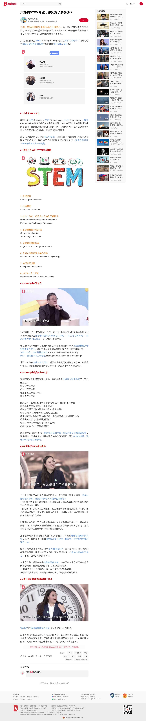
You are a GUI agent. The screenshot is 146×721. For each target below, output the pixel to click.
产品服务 (22, 699)
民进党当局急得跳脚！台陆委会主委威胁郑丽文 (116, 41)
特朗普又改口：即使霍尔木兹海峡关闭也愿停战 (116, 49)
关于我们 (15, 697)
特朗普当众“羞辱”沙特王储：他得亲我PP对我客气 (116, 66)
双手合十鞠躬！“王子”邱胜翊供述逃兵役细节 (116, 82)
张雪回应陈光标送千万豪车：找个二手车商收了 (116, 107)
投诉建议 (36, 697)
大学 (85, 656)
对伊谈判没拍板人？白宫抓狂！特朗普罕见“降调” (116, 141)
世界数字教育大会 (81, 659)
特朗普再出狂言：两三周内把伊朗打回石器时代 (116, 57)
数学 (79, 656)
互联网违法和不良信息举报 (60, 697)
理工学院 (69, 659)
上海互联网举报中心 (58, 699)
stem (70, 653)
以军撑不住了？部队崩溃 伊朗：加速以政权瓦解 (116, 91)
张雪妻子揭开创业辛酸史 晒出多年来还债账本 (116, 176)
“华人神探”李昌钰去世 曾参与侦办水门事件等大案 (116, 150)
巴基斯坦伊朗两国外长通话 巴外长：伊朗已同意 (116, 99)
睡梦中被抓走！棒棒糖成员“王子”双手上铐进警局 (116, 132)
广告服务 (22, 697)
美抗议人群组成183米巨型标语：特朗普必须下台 (116, 167)
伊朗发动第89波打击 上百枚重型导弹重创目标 (116, 124)
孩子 (73, 656)
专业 (85, 653)
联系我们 (29, 697)
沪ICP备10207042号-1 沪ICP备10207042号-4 (72, 708)
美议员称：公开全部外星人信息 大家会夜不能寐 (116, 24)
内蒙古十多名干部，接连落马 (115, 158)
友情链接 (15, 699)
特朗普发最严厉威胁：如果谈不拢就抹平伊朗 (116, 74)
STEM (66, 656)
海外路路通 (32, 19)
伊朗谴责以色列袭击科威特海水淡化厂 (116, 116)
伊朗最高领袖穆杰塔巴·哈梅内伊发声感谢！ (116, 16)
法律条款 (29, 699)
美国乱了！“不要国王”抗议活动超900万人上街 (116, 32)
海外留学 (78, 653)
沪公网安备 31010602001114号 (73, 717)
